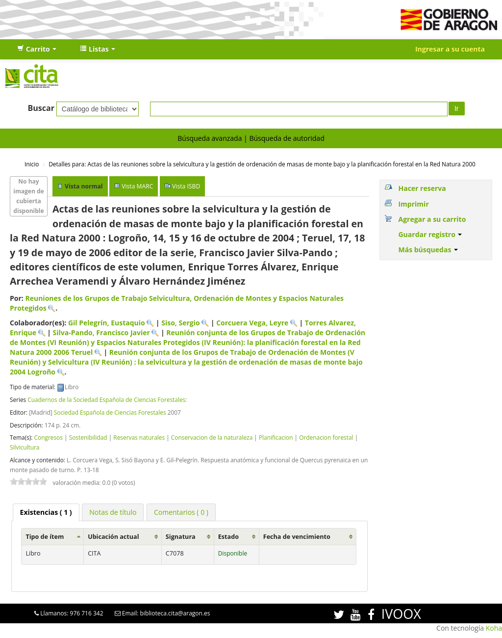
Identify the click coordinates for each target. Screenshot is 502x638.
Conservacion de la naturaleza (211, 437)
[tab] (46, 512)
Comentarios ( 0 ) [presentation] (181, 512)
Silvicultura (24, 447)
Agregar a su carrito (432, 219)
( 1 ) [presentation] (46, 512)
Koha (494, 628)
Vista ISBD (186, 186)
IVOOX (401, 614)
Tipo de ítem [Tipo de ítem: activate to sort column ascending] (44, 536)
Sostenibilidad (88, 437)
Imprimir (413, 204)
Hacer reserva (422, 188)
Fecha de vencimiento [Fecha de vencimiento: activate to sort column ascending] (296, 536)
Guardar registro (430, 234)
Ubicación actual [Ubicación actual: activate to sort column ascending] (113, 536)
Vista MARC (137, 186)
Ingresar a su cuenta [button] (450, 48)
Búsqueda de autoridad (286, 138)
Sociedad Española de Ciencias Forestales (110, 412)
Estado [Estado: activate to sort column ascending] (228, 536)
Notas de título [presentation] (112, 512)
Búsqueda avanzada (209, 138)
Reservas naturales (139, 437)
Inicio (32, 164)
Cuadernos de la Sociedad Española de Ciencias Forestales (106, 399)
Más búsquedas (428, 249)
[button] (37, 49)
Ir (456, 108)
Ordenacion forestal (326, 437)
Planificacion (276, 437)
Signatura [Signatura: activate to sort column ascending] (181, 536)
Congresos (48, 437)
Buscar (40, 108)
